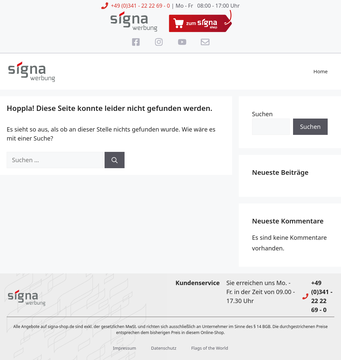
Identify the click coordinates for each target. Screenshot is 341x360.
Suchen (262, 114)
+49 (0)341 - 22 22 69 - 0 (140, 5)
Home (320, 71)
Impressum (124, 348)
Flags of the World (209, 348)
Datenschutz (163, 348)
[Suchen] (115, 160)
